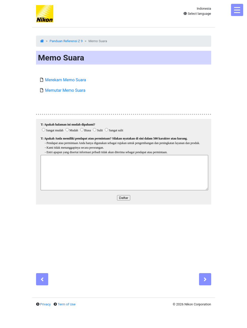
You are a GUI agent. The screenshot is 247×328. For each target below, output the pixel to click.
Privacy (45, 304)
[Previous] (42, 279)
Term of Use (66, 304)
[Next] (205, 279)
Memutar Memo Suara (65, 90)
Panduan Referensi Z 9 (66, 41)
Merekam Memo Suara (65, 79)
